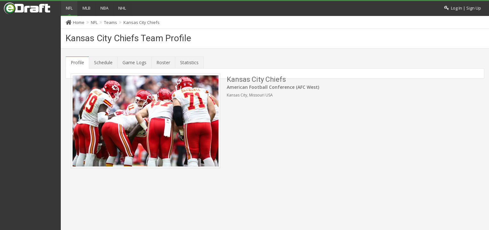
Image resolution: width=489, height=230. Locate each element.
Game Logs (134, 62)
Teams (110, 22)
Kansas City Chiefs (141, 22)
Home (78, 22)
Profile (77, 62)
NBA (104, 8)
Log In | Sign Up (462, 8)
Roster (163, 62)
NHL (122, 8)
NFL (69, 8)
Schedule (103, 62)
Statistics (189, 62)
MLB (87, 8)
